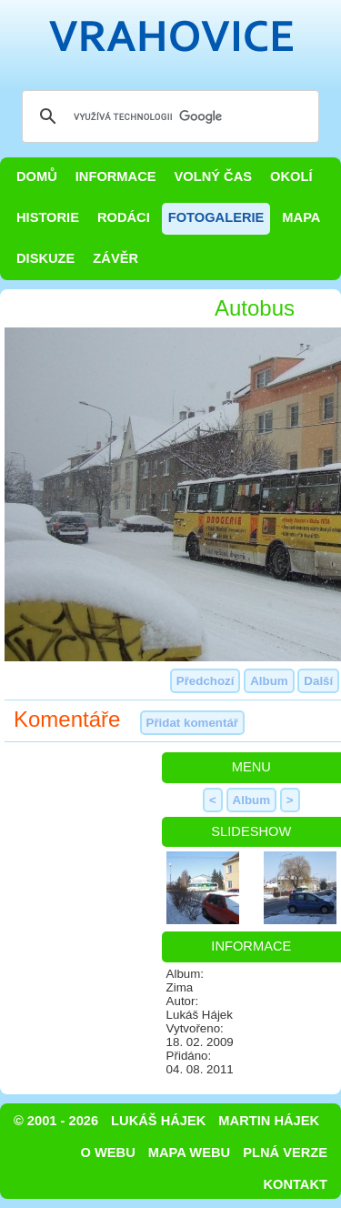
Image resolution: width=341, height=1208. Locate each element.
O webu (108, 1152)
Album (268, 681)
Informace (115, 176)
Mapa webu (189, 1152)
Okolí (291, 176)
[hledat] (168, 116)
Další (318, 681)
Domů (36, 176)
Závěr (115, 258)
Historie (47, 217)
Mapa (301, 217)
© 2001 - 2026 (56, 1120)
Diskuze (45, 258)
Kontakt (295, 1184)
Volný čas (214, 176)
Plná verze (285, 1152)
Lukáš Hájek (158, 1120)
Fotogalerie (216, 217)
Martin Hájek (268, 1120)
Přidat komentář (192, 723)
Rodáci (123, 217)
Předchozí (205, 681)
